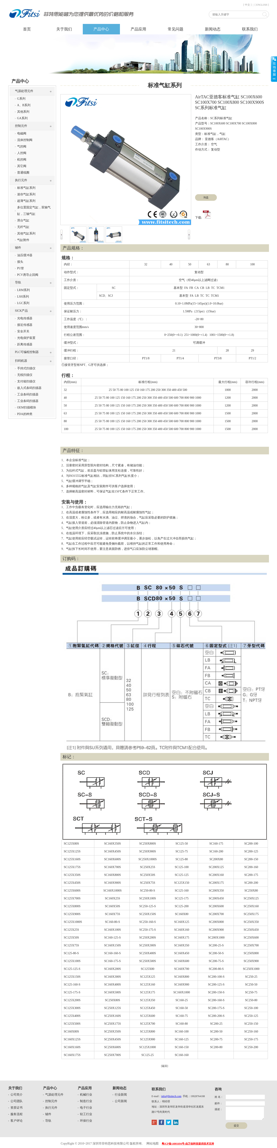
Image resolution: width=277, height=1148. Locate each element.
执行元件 (21, 180)
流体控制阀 (24, 140)
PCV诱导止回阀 (27, 274)
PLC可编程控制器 (27, 352)
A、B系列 (23, 105)
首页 (27, 29)
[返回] (164, 1066)
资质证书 (16, 1107)
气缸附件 (23, 240)
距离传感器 (24, 344)
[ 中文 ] (247, 4)
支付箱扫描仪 (26, 381)
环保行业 (86, 1120)
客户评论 (16, 1120)
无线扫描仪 (24, 375)
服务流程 (16, 1114)
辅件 (18, 247)
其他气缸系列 (26, 233)
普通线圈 (23, 172)
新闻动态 (213, 29)
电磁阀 (21, 133)
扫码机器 (21, 360)
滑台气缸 (23, 220)
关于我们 (64, 29)
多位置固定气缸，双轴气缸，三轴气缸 (34, 211)
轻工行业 (86, 1114)
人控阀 (21, 153)
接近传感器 (24, 324)
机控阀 (21, 159)
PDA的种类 (24, 414)
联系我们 (250, 29)
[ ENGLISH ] (262, 4)
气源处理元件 (24, 91)
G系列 (21, 98)
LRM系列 (23, 290)
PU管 (20, 268)
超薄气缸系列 (26, 200)
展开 (274, 69)
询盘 (206, 197)
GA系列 (22, 118)
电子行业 (86, 1107)
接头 (20, 261)
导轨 (18, 282)
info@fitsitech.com (171, 1096)
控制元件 (21, 125)
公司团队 (16, 1101)
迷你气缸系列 (26, 194)
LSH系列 (23, 296)
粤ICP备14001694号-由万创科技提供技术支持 (188, 1143)
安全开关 (23, 331)
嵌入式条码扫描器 (29, 388)
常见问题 (175, 29)
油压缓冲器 (24, 255)
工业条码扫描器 (27, 394)
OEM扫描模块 (26, 407)
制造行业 (86, 1101)
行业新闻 (121, 1094)
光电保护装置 (26, 338)
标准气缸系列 (26, 187)
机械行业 (86, 1094)
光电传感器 (24, 318)
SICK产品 (21, 310)
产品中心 (101, 29)
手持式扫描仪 (26, 368)
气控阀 (21, 146)
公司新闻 (121, 1101)
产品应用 (138, 29)
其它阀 (21, 166)
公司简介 (16, 1094)
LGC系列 (23, 303)
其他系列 (23, 111)
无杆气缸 (23, 227)
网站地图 (152, 1143)
